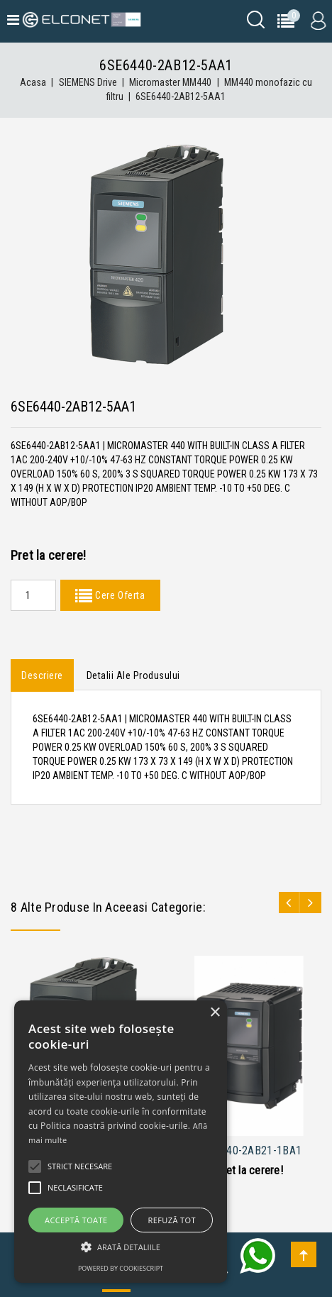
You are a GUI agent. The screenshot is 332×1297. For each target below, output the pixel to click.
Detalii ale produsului (133, 675)
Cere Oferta (118, 595)
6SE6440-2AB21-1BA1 (249, 1150)
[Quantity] (33, 595)
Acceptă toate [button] (76, 1220)
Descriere (42, 675)
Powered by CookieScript (120, 1268)
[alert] (120, 1141)
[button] (120, 1247)
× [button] (214, 1013)
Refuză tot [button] (172, 1220)
